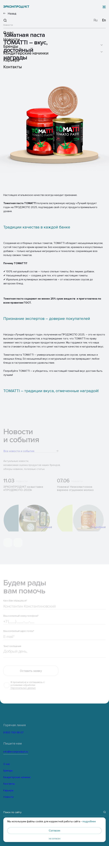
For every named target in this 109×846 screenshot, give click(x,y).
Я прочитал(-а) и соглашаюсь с (27, 687)
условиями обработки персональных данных (23, 689)
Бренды (7, 770)
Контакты (8, 783)
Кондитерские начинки (16, 777)
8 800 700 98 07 (20, 733)
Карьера (8, 790)
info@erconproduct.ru (26, 751)
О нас (6, 764)
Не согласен (54, 839)
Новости (8, 797)
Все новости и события (30, 452)
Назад (12, 13)
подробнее (89, 821)
